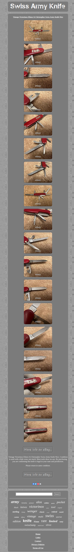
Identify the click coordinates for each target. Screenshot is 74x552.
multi (40, 516)
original (60, 508)
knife (27, 521)
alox (39, 502)
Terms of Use (38, 548)
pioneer (31, 503)
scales (47, 508)
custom (16, 517)
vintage (31, 516)
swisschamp (30, 525)
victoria (24, 503)
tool (53, 507)
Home (38, 534)
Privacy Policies (38, 544)
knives (24, 507)
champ (23, 512)
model (61, 512)
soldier (46, 503)
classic (41, 512)
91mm (36, 522)
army (15, 502)
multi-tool (41, 525)
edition (17, 521)
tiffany (23, 517)
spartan (59, 517)
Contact (38, 541)
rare (44, 521)
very (61, 521)
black (16, 507)
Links (38, 538)
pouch (52, 503)
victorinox (36, 507)
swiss (49, 516)
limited (53, 521)
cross (48, 512)
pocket (61, 502)
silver (48, 524)
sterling (16, 512)
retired (54, 512)
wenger (32, 511)
